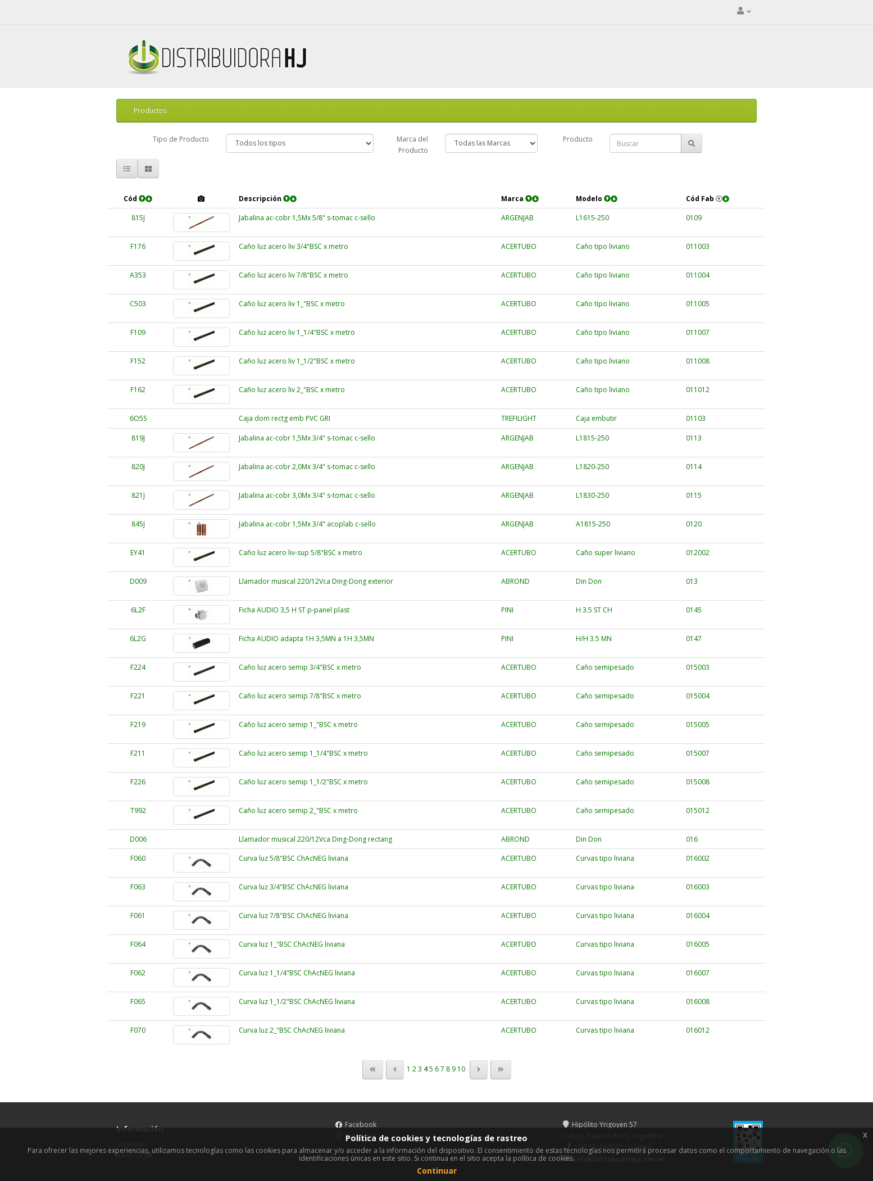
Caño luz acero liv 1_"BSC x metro (292, 303)
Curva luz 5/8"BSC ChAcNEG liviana (293, 858)
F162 (138, 389)
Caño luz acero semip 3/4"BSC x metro (300, 667)
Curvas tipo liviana (605, 858)
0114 (694, 466)
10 (461, 1069)
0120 (694, 524)
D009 (138, 581)
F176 (138, 246)
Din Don (589, 581)
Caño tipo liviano (603, 246)
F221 (138, 696)
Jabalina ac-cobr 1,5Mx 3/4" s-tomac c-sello (307, 438)
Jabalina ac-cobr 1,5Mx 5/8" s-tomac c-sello (307, 217)
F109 (138, 332)
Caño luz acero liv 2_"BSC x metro (292, 389)
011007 (698, 332)
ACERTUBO (518, 246)
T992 (138, 810)
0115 (694, 495)
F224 (138, 667)
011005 (698, 303)
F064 (138, 944)
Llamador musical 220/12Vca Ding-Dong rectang (315, 839)
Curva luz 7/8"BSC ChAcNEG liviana (293, 915)
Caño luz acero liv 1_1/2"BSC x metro (297, 361)
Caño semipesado (605, 667)
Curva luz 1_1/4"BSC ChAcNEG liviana (297, 973)
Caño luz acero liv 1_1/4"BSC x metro (297, 332)
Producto (578, 139)
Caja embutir (596, 418)
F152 (138, 361)
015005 (698, 724)
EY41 (138, 552)
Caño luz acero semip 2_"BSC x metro (298, 810)
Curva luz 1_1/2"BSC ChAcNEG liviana (297, 1001)
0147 (694, 638)
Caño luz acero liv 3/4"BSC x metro (293, 246)
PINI (507, 610)
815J (138, 217)
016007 (698, 973)
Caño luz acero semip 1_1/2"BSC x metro (303, 782)
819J (138, 438)
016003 (698, 887)
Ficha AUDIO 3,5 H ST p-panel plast (294, 610)
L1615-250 (592, 217)
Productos (150, 110)
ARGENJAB (517, 217)
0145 (694, 610)
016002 (698, 858)
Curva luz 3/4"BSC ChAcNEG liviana (293, 887)
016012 (698, 1030)
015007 (698, 753)
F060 (138, 858)
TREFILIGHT (518, 418)
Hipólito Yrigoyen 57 (600, 1124)
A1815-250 (593, 524)
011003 (698, 246)
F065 (138, 1001)
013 (692, 581)
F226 (138, 782)
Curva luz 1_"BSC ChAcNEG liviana (292, 944)
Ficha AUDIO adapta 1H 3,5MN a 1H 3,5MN (306, 638)
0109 (694, 217)
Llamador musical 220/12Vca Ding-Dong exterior (316, 581)
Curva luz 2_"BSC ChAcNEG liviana (292, 1030)
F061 (138, 915)
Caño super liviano (605, 552)
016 (692, 839)
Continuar (437, 1170)
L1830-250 (592, 495)
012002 (698, 552)
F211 (138, 753)
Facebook (360, 1124)
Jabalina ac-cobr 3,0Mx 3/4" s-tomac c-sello (307, 495)
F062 (138, 973)
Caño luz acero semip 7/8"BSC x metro (300, 696)
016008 (698, 1001)
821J (138, 495)
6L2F (138, 610)
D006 (138, 839)
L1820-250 (592, 466)
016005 (698, 944)
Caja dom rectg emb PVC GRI (284, 418)
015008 (698, 782)
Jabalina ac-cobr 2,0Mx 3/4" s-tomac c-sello (307, 466)
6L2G (138, 638)
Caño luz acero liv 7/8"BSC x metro (293, 275)
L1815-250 (592, 438)
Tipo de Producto (181, 139)
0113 (694, 438)
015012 (698, 810)
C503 (138, 303)
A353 (138, 275)
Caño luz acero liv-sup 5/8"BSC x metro (300, 552)
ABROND (515, 581)
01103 (696, 418)
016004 (698, 915)
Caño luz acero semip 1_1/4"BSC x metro (303, 753)
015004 (698, 696)
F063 (138, 887)
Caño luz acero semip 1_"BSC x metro (298, 724)
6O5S (138, 418)
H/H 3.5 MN (594, 638)
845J (138, 524)
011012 (698, 389)
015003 (698, 667)
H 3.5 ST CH (594, 610)
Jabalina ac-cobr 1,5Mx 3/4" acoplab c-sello (307, 524)
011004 (698, 275)
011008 (698, 361)
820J (138, 466)
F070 (138, 1030)
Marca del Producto (412, 144)
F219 (138, 724)
